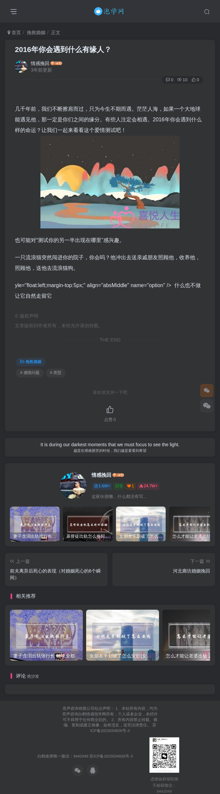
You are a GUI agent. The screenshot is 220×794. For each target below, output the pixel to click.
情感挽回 (40, 63)
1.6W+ (102, 486)
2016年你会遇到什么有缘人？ (63, 49)
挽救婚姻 (36, 32)
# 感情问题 (29, 372)
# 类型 (55, 372)
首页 (14, 32)
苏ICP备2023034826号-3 (111, 756)
